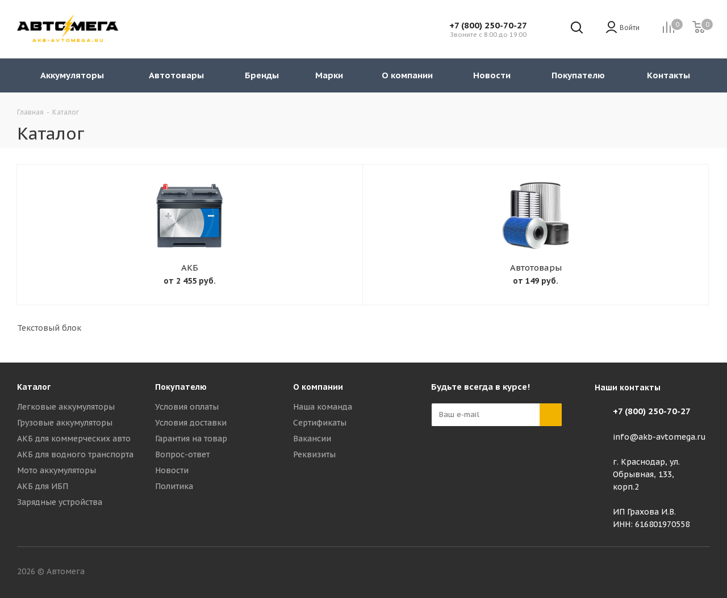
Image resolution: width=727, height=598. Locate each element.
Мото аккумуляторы (56, 470)
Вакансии (312, 438)
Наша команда (322, 407)
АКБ (189, 267)
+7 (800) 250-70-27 (488, 25)
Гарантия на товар (191, 438)
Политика (174, 486)
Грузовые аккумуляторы (64, 423)
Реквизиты (314, 454)
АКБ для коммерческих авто (74, 438)
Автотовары (536, 267)
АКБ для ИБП (42, 486)
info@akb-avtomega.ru (659, 437)
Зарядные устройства (59, 502)
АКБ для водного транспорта (75, 454)
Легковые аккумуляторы (66, 407)
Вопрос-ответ (182, 454)
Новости (172, 470)
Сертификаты (319, 423)
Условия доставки (191, 423)
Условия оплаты (187, 407)
